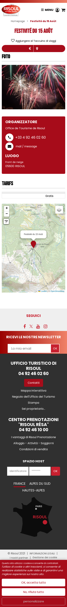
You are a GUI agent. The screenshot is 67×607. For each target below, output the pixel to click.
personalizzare (33, 601)
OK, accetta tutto (33, 583)
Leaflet (42, 291)
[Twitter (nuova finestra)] (31, 326)
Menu (49, 10)
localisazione (37, 48)
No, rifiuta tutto (33, 592)
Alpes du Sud (39, 483)
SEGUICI (33, 315)
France (20, 483)
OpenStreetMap (57, 291)
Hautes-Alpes (33, 490)
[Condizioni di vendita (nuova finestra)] (33, 449)
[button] (63, 10)
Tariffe (29, 48)
